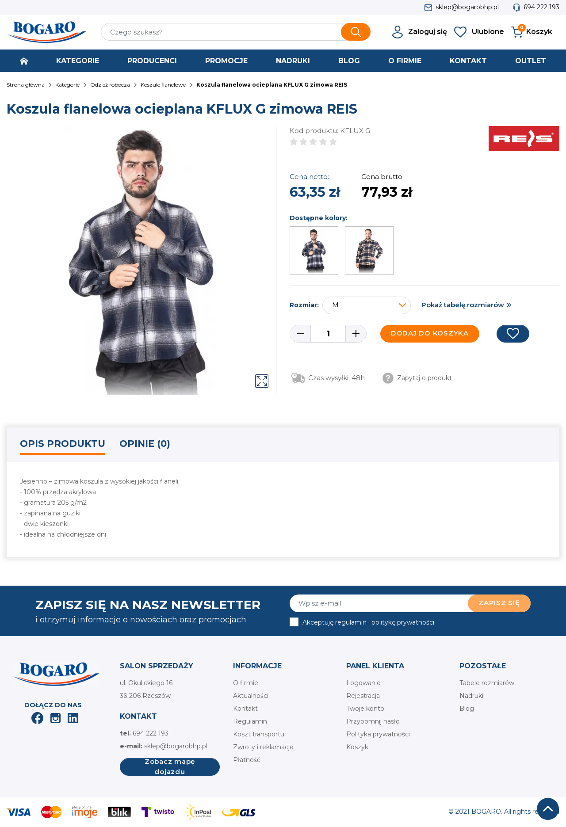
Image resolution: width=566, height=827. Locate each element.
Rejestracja (363, 696)
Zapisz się (499, 602)
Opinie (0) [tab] (144, 443)
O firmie (245, 683)
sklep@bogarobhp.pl (467, 7)
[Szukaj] (236, 32)
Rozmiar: (304, 305)
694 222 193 (541, 7)
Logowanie (363, 683)
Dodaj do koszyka (430, 333)
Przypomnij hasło (373, 721)
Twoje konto (365, 709)
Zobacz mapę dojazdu (170, 767)
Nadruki (471, 696)
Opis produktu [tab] (62, 443)
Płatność (246, 760)
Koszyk (357, 747)
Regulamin (250, 721)
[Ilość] (328, 333)
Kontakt (245, 709)
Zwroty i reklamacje (263, 747)
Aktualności (250, 696)
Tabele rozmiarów (486, 683)
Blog (466, 709)
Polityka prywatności (378, 734)
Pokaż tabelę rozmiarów (462, 305)
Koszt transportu (258, 734)
